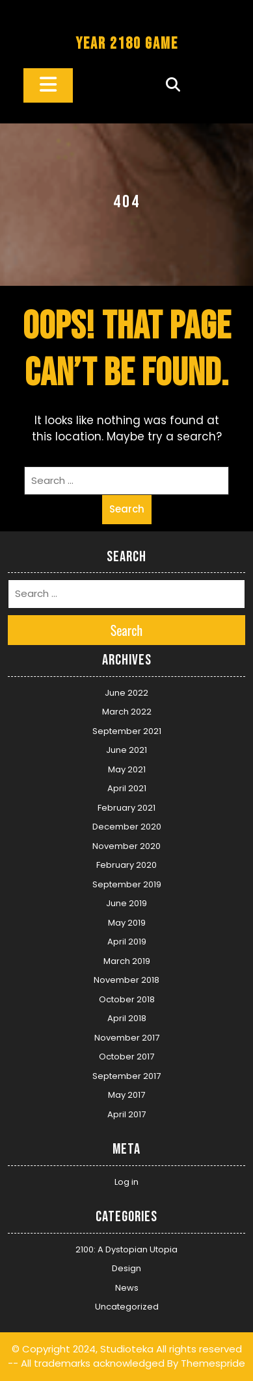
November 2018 (126, 980)
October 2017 (126, 1056)
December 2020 (126, 826)
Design (126, 1268)
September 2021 (126, 731)
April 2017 (126, 1114)
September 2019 (126, 884)
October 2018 (127, 999)
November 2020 (126, 846)
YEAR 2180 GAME (126, 44)
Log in (126, 1182)
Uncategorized (127, 1306)
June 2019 (126, 903)
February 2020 (126, 865)
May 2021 (127, 769)
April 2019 (126, 941)
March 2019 (126, 961)
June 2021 (126, 750)
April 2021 (126, 788)
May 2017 (126, 1095)
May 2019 (127, 923)
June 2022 (126, 693)
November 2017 (126, 1038)
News (127, 1288)
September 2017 (126, 1076)
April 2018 (126, 1018)
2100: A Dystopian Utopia (126, 1249)
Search (126, 509)
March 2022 (127, 711)
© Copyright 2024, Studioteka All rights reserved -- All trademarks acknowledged (125, 1356)
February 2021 (126, 808)
